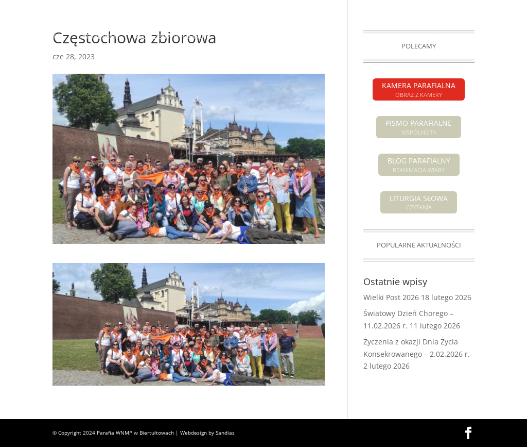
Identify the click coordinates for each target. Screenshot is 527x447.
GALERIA (278, 61)
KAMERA (462, 8)
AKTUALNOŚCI (98, 36)
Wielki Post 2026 (391, 297)
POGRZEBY (311, 36)
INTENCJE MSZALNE (253, 36)
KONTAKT (318, 61)
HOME (55, 36)
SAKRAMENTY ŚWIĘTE (426, 36)
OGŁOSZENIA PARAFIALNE (171, 36)
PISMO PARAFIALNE (410, 8)
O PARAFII (355, 36)
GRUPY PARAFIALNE (223, 61)
